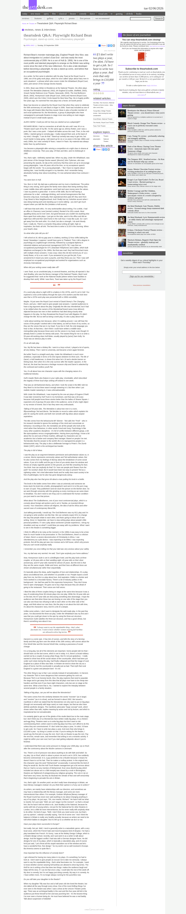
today (24, 13)
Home (24, 24)
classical (63, 13)
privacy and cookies (97, 910)
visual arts (102, 13)
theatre (73, 13)
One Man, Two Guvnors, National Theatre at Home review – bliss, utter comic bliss (103, 105)
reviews (25, 18)
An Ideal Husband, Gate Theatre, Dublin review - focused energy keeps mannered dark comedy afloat (145, 208)
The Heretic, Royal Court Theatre (103, 122)
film (54, 13)
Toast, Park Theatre (99, 126)
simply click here (152, 85)
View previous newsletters (141, 285)
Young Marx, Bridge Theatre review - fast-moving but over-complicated (102, 113)
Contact (87, 910)
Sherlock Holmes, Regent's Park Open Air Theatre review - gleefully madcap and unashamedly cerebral (144, 242)
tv (112, 13)
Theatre (32, 24)
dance (92, 13)
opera (46, 13)
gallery (50, 18)
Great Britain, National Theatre (102, 119)
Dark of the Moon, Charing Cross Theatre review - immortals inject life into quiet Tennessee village (144, 148)
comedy (83, 13)
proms (72, 18)
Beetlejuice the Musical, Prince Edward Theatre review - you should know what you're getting (146, 112)
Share (102, 46)
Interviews (96, 136)
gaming (119, 13)
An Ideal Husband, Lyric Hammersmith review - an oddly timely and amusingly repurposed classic (146, 219)
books (138, 13)
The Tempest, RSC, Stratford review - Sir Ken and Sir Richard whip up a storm (145, 160)
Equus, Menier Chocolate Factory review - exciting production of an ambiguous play (144, 170)
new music (35, 13)
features (38, 18)
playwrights (96, 139)
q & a (61, 18)
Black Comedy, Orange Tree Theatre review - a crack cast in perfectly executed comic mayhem (146, 125)
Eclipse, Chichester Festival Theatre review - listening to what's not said (145, 231)
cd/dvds (129, 13)
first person (85, 18)
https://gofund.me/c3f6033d (157, 46)
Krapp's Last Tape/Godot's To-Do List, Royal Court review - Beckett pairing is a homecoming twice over (145, 182)
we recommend (102, 18)
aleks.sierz (30, 45)
